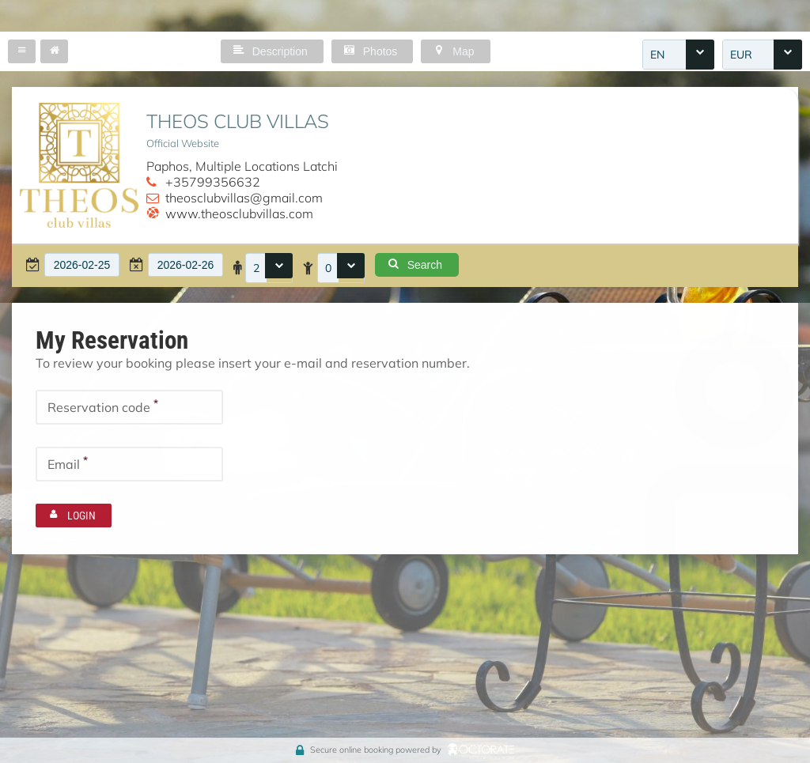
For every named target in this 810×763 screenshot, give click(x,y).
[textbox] (81, 265)
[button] (22, 51)
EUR (741, 54)
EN (657, 54)
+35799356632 (212, 182)
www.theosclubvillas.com (239, 213)
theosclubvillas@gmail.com (244, 198)
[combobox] (678, 55)
